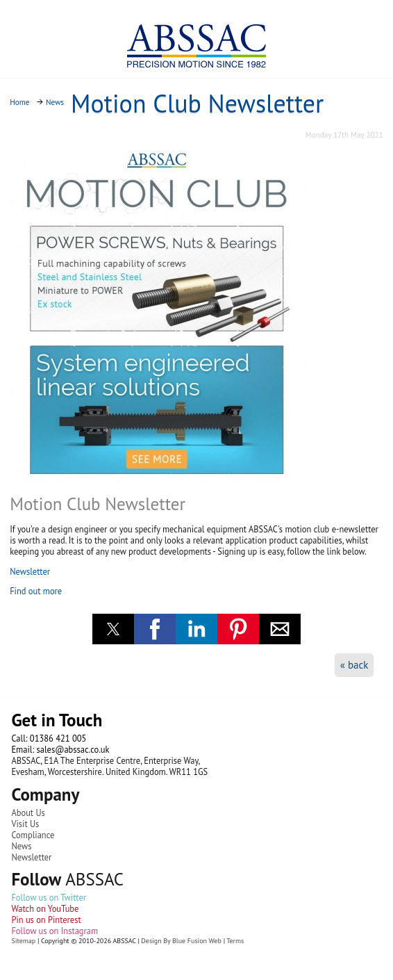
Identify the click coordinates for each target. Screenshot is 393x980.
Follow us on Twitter (48, 897)
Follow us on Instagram (54, 930)
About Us (27, 812)
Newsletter (30, 571)
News (21, 845)
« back (354, 664)
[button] (113, 629)
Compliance (32, 834)
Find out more (36, 590)
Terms (235, 940)
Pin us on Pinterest (46, 919)
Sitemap (23, 940)
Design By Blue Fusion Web (181, 940)
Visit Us (25, 823)
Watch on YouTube (44, 908)
